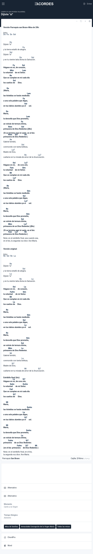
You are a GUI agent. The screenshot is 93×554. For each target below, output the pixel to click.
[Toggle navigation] (3, 4)
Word (8, 545)
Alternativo (10, 488)
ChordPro (9, 537)
